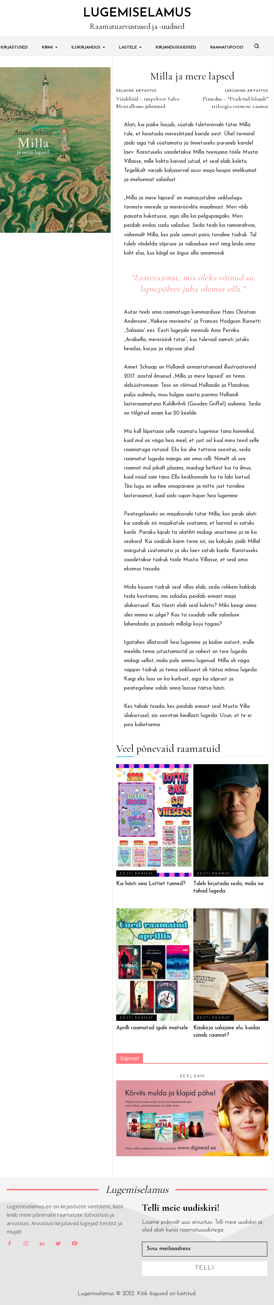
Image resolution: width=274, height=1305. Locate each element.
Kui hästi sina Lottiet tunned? (151, 884)
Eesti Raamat (136, 874)
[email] (204, 1248)
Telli (204, 1268)
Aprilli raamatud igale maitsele (152, 1028)
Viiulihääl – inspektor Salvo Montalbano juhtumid (148, 102)
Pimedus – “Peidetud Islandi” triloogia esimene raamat (235, 102)
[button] (256, 45)
